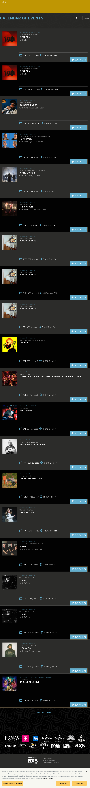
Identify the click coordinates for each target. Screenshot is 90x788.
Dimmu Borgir (27, 173)
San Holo (24, 342)
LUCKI (22, 580)
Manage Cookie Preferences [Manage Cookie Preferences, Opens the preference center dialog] (12, 783)
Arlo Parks (25, 410)
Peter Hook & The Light (33, 444)
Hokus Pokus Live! (29, 682)
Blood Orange (27, 241)
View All (86, 18)
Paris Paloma (26, 512)
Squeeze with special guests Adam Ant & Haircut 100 (50, 376)
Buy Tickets (78, 59)
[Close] (86, 771)
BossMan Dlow (28, 105)
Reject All (79, 783)
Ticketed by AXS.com (17, 24)
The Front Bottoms (30, 478)
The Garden (26, 207)
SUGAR (23, 546)
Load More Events (45, 712)
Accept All (63, 783)
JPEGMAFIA (25, 648)
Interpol (24, 37)
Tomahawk (25, 139)
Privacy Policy (48, 778)
